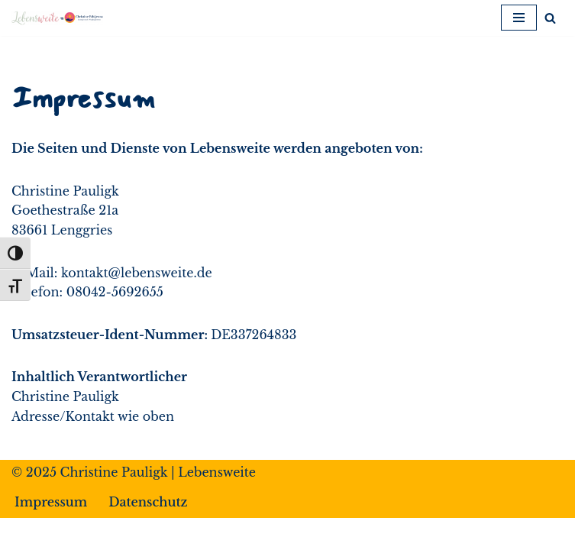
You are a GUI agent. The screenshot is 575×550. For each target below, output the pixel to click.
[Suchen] (550, 18)
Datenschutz (147, 502)
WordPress (357, 533)
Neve (199, 533)
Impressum (51, 502)
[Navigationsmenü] (519, 18)
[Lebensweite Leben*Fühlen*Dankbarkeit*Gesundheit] (57, 18)
